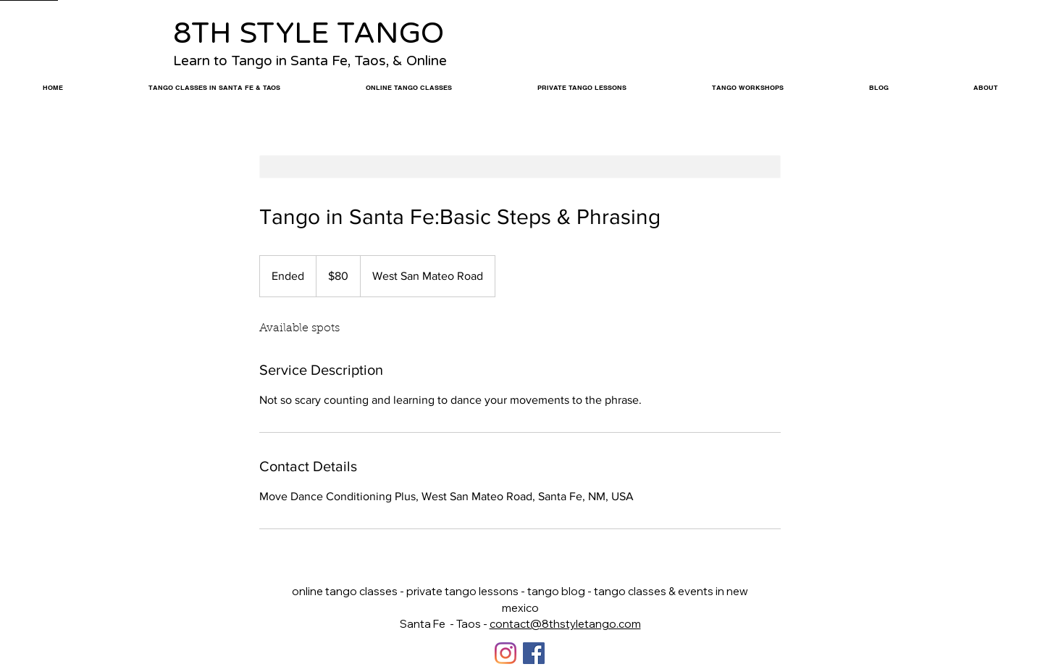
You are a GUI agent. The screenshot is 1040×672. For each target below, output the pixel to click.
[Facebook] (534, 653)
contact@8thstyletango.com (565, 624)
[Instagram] (505, 653)
